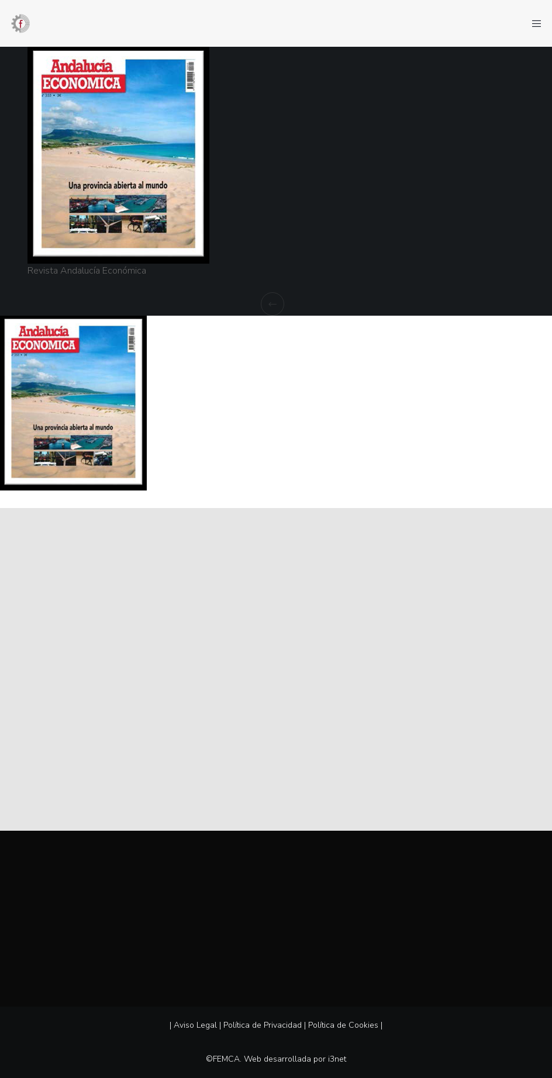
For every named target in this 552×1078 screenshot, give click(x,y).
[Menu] (532, 23)
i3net (337, 1059)
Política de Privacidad (262, 1025)
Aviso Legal (195, 1025)
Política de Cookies (343, 1025)
